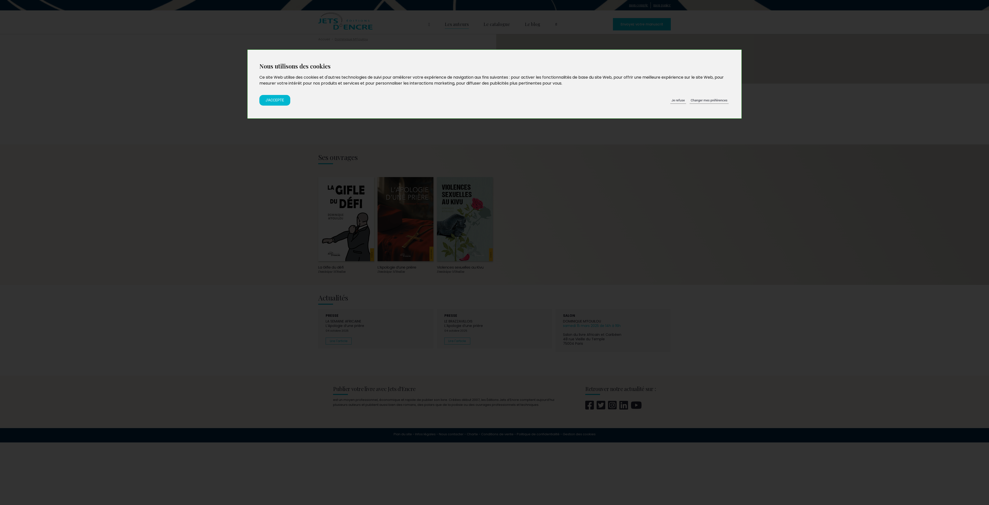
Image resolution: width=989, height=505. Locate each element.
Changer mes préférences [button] (709, 100)
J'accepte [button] (275, 100)
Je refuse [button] (678, 100)
